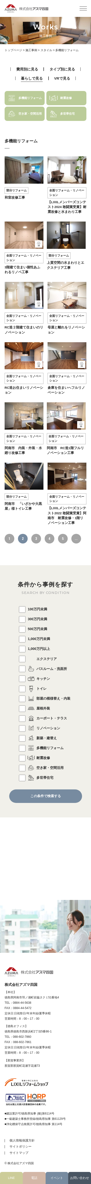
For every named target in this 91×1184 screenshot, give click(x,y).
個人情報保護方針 (22, 1140)
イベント (56, 1178)
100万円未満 (33, 609)
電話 (34, 1178)
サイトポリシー (20, 1146)
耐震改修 (34, 758)
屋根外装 (34, 708)
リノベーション (39, 728)
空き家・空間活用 (41, 768)
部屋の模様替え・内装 (44, 698)
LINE (11, 1178)
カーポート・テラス (43, 718)
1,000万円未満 (34, 639)
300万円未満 (33, 619)
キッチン (34, 679)
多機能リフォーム (41, 748)
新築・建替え (38, 738)
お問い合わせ (79, 1178)
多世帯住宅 (36, 778)
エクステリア (38, 659)
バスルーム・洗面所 (43, 669)
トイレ (33, 688)
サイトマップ (18, 1153)
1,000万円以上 (34, 649)
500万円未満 (33, 629)
